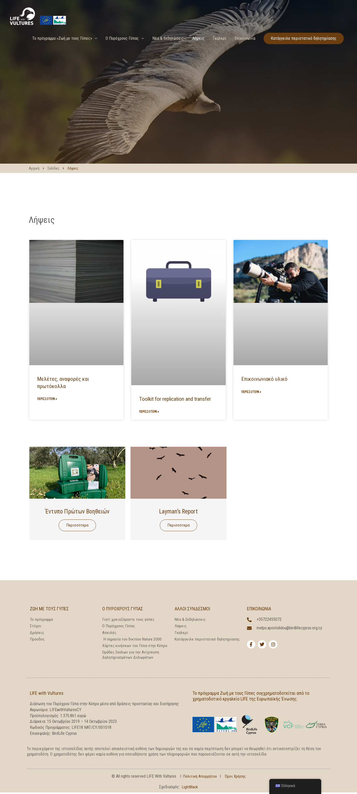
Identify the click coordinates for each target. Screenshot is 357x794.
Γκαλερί (219, 46)
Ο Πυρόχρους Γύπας (122, 46)
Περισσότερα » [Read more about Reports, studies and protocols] (47, 399)
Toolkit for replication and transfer (175, 399)
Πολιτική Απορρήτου (200, 777)
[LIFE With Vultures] (48, 18)
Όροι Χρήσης (235, 777)
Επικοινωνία (245, 46)
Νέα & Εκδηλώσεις (168, 46)
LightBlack (190, 788)
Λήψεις (198, 46)
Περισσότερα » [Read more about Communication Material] (251, 392)
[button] (304, 46)
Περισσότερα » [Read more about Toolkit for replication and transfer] (149, 412)
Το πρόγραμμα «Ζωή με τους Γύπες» (62, 46)
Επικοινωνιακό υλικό (264, 379)
